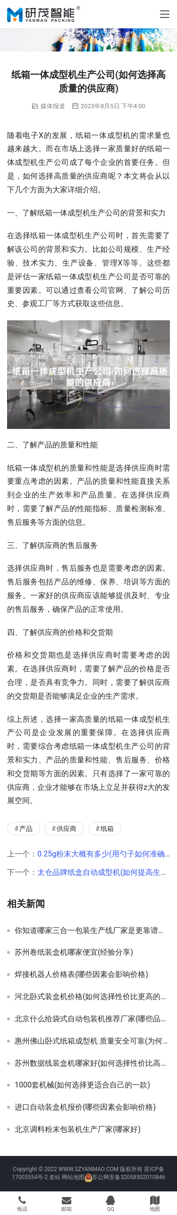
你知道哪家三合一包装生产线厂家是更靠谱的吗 (92, 930)
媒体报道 (53, 106)
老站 (54, 1177)
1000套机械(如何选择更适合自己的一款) (82, 1085)
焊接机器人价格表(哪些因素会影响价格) (81, 974)
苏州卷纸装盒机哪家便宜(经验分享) (74, 952)
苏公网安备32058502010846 (128, 1177)
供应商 (66, 828)
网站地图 (73, 1177)
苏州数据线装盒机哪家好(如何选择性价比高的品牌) (92, 1063)
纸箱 (107, 828)
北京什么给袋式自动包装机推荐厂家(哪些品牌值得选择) (92, 1019)
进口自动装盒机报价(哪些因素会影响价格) (85, 1107)
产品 (26, 828)
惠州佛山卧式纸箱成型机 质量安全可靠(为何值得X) (92, 1041)
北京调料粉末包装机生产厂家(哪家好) (78, 1129)
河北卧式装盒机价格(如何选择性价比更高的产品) (92, 997)
